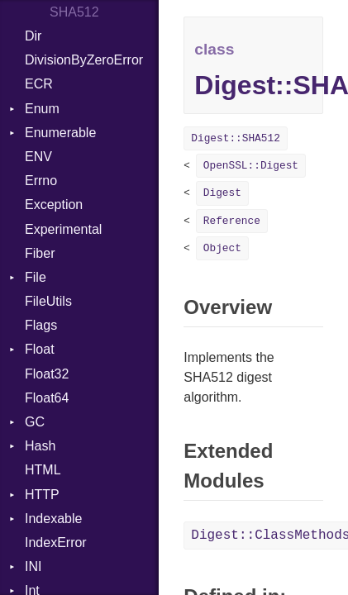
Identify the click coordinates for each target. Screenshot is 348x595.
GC (35, 422)
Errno (41, 181)
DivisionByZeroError (84, 60)
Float (40, 349)
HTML (43, 470)
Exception (54, 205)
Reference (231, 221)
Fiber (40, 253)
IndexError (56, 543)
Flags (41, 325)
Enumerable (60, 133)
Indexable (53, 519)
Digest (222, 193)
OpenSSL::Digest (250, 165)
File (35, 277)
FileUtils (48, 301)
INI (33, 566)
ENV (38, 157)
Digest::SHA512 (235, 138)
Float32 (47, 374)
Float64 (47, 398)
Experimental (63, 229)
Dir (33, 36)
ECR (39, 84)
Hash (40, 446)
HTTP (42, 495)
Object (222, 248)
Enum (42, 109)
